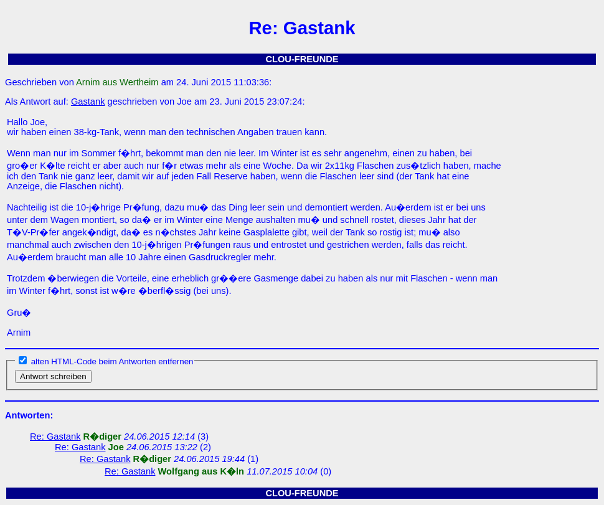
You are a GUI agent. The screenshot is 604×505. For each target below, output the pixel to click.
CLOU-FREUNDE (301, 59)
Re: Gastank (55, 436)
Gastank (88, 101)
